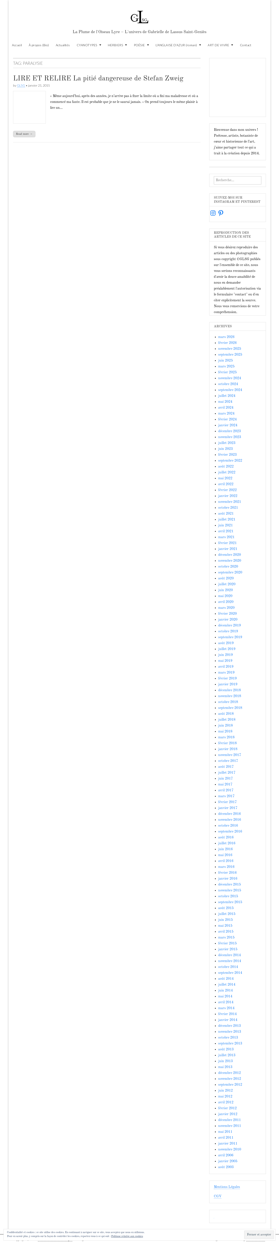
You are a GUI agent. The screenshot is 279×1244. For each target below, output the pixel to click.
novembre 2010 (229, 1149)
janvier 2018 (227, 749)
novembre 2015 (229, 890)
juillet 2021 (226, 519)
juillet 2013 (226, 1055)
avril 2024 (225, 408)
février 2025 (227, 372)
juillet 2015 (226, 914)
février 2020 (227, 614)
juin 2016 (225, 849)
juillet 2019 (226, 649)
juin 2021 (225, 525)
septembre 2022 (230, 460)
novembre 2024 (229, 378)
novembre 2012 (229, 1079)
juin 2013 (225, 1061)
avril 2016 (225, 861)
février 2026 (227, 343)
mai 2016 (225, 855)
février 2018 (227, 743)
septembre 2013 (230, 1043)
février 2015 (227, 943)
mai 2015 (225, 926)
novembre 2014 (229, 961)
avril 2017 (225, 790)
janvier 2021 (227, 549)
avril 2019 (225, 667)
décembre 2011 (229, 1120)
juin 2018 (225, 725)
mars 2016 (226, 867)
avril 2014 (225, 1002)
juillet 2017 (226, 773)
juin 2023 (225, 449)
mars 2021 (226, 537)
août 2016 (226, 837)
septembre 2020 (230, 572)
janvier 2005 (227, 1161)
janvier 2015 (227, 949)
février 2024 (227, 419)
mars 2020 (226, 608)
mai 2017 (225, 784)
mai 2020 (225, 596)
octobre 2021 (228, 508)
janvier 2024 (227, 425)
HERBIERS (115, 45)
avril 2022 (225, 484)
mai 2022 (225, 478)
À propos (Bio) (39, 45)
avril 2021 (225, 531)
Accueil (17, 45)
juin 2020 (225, 590)
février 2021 (227, 543)
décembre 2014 (229, 955)
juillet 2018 (226, 720)
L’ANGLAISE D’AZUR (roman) (176, 45)
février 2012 (227, 1108)
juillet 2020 (226, 584)
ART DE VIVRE (218, 45)
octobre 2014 (228, 967)
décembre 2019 (229, 625)
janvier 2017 (227, 808)
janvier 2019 (227, 684)
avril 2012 (225, 1102)
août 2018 (226, 714)
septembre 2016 (230, 831)
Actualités (63, 45)
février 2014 (227, 1014)
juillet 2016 (226, 843)
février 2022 (227, 490)
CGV (217, 1196)
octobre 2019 (228, 631)
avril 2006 (225, 1155)
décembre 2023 (229, 431)
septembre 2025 (230, 355)
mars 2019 (226, 672)
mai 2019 (225, 661)
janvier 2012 (227, 1114)
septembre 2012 (230, 1085)
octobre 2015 (228, 896)
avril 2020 (225, 602)
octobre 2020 (228, 566)
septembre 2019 (230, 637)
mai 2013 (225, 1067)
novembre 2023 (229, 437)
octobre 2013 (228, 1037)
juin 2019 (225, 655)
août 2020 (226, 578)
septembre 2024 (230, 390)
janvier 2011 (227, 1143)
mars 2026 (226, 337)
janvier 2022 (227, 496)
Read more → (24, 134)
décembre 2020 (229, 555)
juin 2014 (225, 990)
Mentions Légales (227, 1187)
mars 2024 (226, 413)
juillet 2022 (226, 472)
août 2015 (226, 908)
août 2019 (226, 643)
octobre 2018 (228, 702)
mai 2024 (225, 402)
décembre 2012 (229, 1073)
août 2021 (226, 513)
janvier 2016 (227, 879)
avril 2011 (225, 1138)
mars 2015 (226, 937)
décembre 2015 (229, 884)
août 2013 (226, 1049)
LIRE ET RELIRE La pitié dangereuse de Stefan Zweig (98, 78)
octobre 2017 (228, 761)
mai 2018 (225, 731)
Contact (246, 45)
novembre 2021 (229, 502)
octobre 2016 (228, 826)
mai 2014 (225, 996)
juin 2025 (225, 360)
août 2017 (226, 767)
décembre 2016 (229, 814)
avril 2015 (225, 931)
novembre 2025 (229, 349)
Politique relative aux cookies (127, 1236)
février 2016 (227, 873)
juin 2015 (225, 920)
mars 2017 (226, 796)
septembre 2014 (230, 973)
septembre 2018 (230, 708)
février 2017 (227, 802)
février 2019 (227, 678)
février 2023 (227, 455)
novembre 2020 (229, 561)
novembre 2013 (229, 1032)
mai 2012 (225, 1096)
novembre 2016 (229, 820)
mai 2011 (225, 1132)
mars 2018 (226, 737)
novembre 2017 (229, 755)
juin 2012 (225, 1090)
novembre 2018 (229, 696)
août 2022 (226, 466)
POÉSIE (139, 45)
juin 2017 (225, 778)
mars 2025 (226, 366)
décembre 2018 (229, 690)
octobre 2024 (228, 384)
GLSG (21, 85)
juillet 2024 (226, 396)
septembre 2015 (230, 902)
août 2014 (226, 979)
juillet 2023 (226, 443)
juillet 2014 (226, 984)
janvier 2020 (227, 619)
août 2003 (226, 1167)
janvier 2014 (227, 1020)
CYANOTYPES (87, 45)
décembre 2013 (229, 1026)
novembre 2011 (229, 1126)
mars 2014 (226, 1008)
